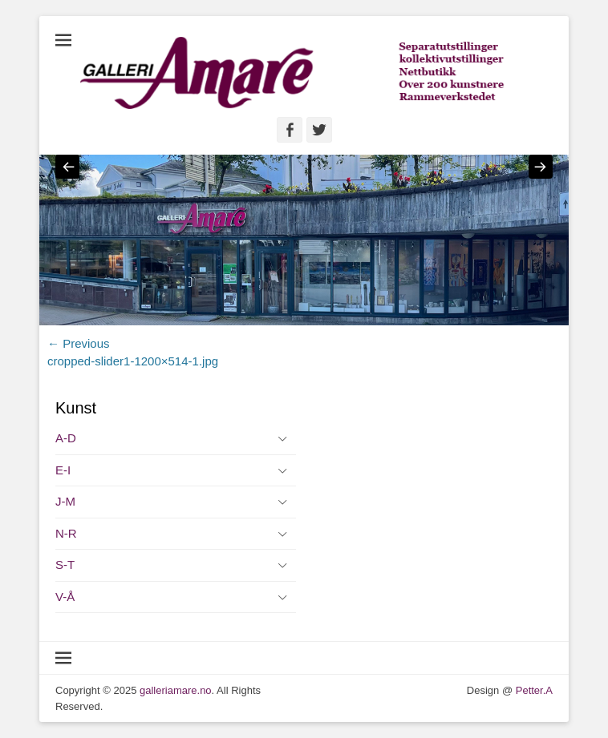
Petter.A (533, 690)
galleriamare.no (176, 690)
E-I (63, 470)
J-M (65, 501)
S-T (65, 564)
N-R (66, 533)
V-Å (65, 596)
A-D (65, 438)
